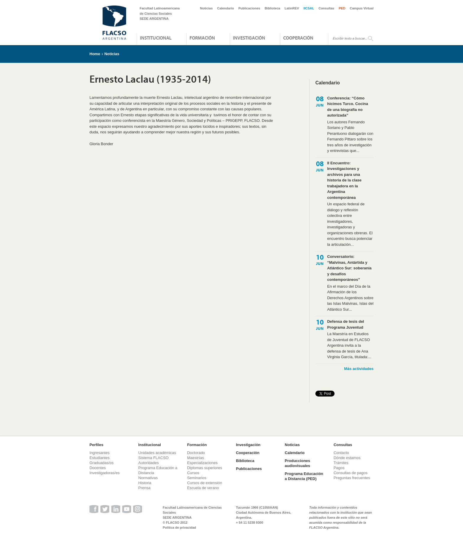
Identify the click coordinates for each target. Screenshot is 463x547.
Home (94, 54)
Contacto (341, 453)
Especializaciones (202, 463)
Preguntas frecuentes (352, 478)
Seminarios (196, 478)
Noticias (206, 8)
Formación (202, 38)
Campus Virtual (362, 8)
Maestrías (195, 458)
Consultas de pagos (351, 473)
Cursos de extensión (204, 483)
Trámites (341, 463)
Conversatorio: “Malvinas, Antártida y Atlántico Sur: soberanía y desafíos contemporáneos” (349, 268)
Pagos (339, 468)
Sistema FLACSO (153, 458)
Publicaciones (249, 8)
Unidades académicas (157, 453)
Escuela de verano (203, 488)
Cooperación (298, 38)
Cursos (193, 473)
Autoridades (148, 463)
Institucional (156, 38)
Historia (144, 483)
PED (342, 8)
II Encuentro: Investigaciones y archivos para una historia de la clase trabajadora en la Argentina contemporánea (344, 180)
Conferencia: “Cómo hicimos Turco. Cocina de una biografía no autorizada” (347, 107)
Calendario (225, 8)
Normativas (148, 478)
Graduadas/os (101, 463)
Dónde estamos (347, 458)
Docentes (97, 468)
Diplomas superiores (204, 468)
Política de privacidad (179, 527)
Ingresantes (99, 453)
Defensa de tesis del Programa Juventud (345, 324)
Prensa (144, 488)
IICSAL (309, 8)
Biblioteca (272, 8)
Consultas (326, 8)
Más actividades (359, 368)
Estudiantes (99, 458)
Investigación (249, 38)
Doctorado (196, 453)
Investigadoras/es (104, 473)
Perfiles (96, 445)
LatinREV (292, 8)
